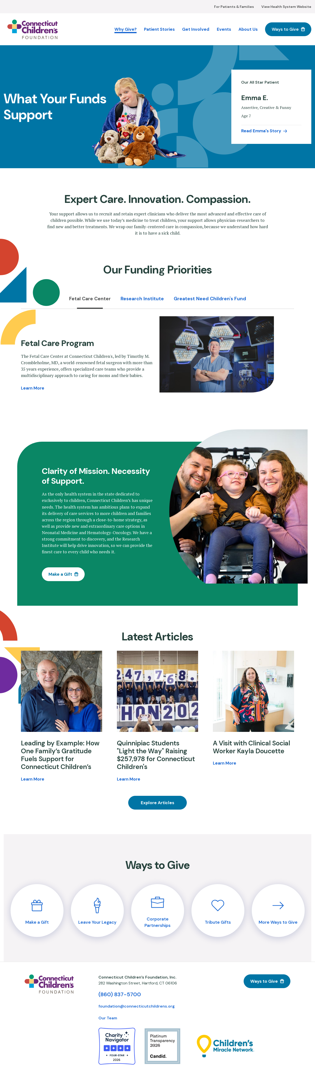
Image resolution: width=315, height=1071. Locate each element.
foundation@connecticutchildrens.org (136, 1006)
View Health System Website (286, 6)
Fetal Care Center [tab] (90, 299)
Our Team (107, 1018)
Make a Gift (60, 574)
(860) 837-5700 (119, 994)
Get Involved (195, 29)
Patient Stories (159, 29)
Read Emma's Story (261, 131)
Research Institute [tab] (142, 299)
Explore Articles (157, 802)
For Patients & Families (234, 6)
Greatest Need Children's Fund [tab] (210, 299)
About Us (248, 29)
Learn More (32, 388)
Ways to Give (285, 29)
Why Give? (125, 29)
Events (224, 29)
